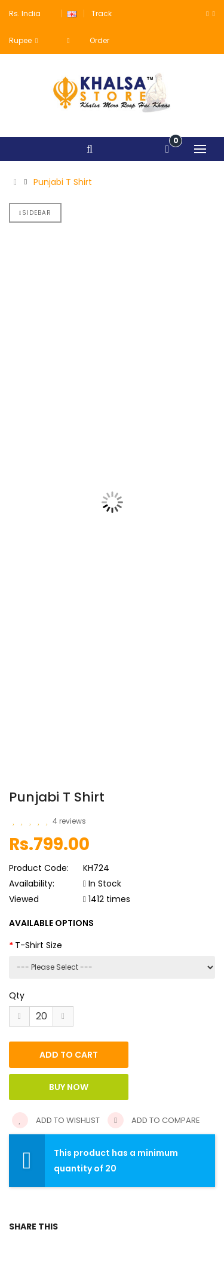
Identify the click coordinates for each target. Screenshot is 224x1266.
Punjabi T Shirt (62, 182)
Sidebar (35, 212)
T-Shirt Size (38, 945)
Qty (16, 995)
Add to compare (154, 1120)
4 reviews (69, 821)
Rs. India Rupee (25, 26)
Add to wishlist (56, 1120)
